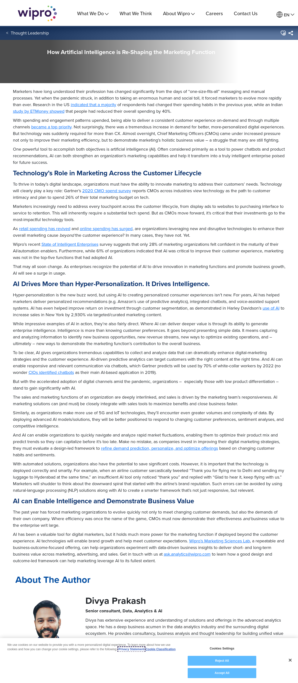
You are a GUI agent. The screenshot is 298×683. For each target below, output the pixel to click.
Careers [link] (214, 13)
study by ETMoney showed (38, 111)
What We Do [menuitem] (93, 13)
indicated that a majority (93, 104)
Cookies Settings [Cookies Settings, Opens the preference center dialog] (222, 648)
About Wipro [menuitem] (179, 13)
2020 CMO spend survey (106, 191)
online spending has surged (106, 228)
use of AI (271, 308)
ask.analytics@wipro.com (187, 554)
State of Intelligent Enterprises (69, 244)
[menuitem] (285, 14)
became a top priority (51, 127)
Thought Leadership (30, 34)
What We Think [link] (136, 13)
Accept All (222, 673)
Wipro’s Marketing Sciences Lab (219, 541)
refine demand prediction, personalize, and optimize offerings (159, 448)
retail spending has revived (44, 228)
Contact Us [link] (245, 13)
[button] (283, 34)
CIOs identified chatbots (51, 372)
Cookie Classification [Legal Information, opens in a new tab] (160, 649)
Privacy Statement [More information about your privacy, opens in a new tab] (131, 649)
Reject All (222, 661)
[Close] (290, 660)
